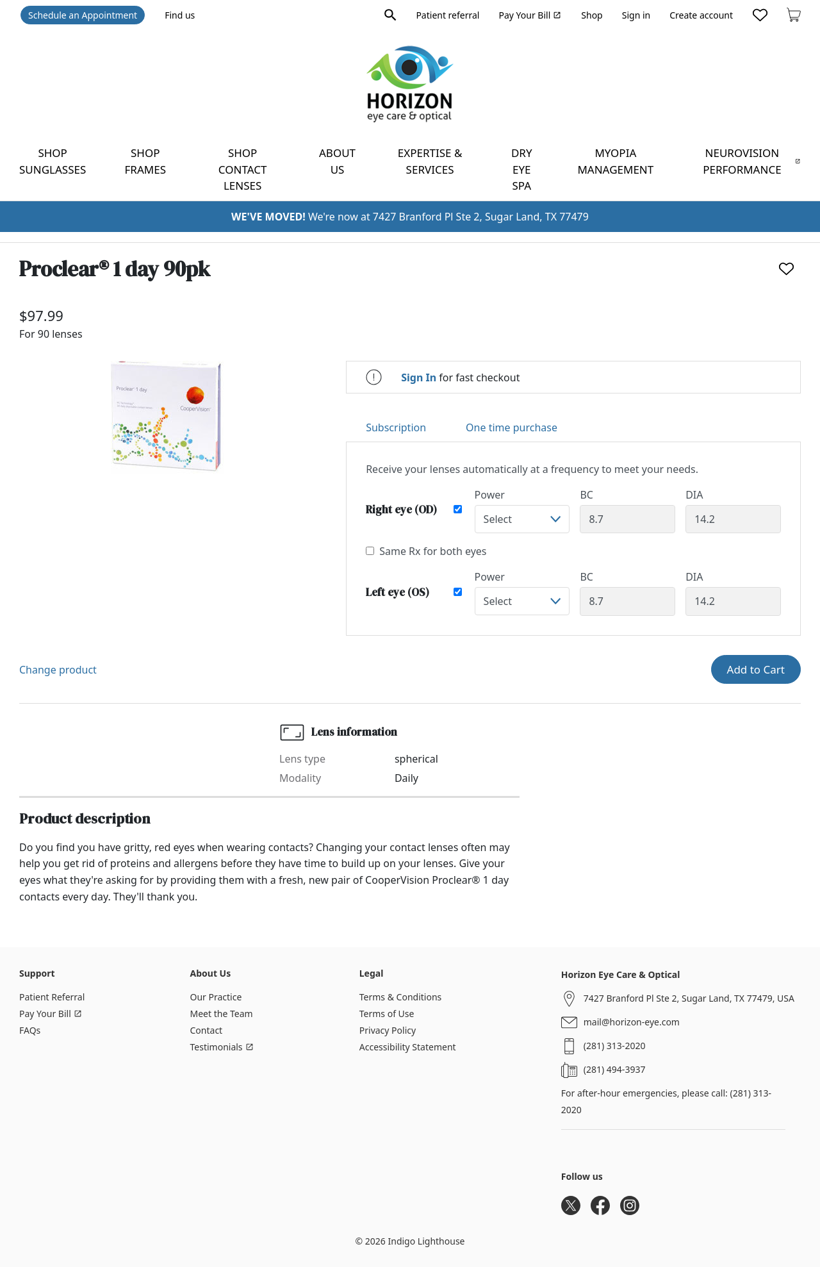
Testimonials (222, 1047)
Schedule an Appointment (82, 15)
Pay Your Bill (529, 15)
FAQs (29, 1030)
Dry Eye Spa (521, 169)
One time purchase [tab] (511, 427)
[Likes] (760, 14)
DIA (694, 495)
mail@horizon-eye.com (632, 1022)
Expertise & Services (430, 161)
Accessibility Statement (407, 1047)
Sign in (636, 15)
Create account (701, 15)
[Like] (786, 269)
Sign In (418, 377)
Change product (58, 670)
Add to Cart (756, 669)
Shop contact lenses (242, 169)
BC (586, 495)
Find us (180, 15)
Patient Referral (52, 997)
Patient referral (447, 15)
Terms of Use (386, 1013)
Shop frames (145, 161)
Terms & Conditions (400, 997)
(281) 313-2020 (615, 1045)
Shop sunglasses (52, 161)
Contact (206, 1030)
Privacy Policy (387, 1030)
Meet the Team (221, 1013)
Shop (591, 15)
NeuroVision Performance (751, 161)
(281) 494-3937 (615, 1069)
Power (490, 495)
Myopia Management (615, 161)
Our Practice (216, 997)
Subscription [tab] (396, 427)
